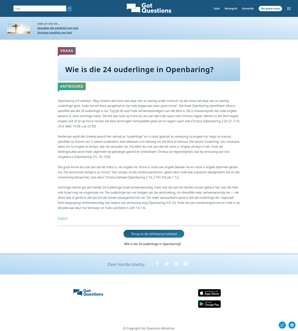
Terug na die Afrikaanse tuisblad (154, 234)
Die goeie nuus (270, 8)
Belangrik (231, 8)
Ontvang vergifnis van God (54, 32)
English (63, 218)
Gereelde (248, 8)
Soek (217, 8)
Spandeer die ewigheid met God (57, 28)
